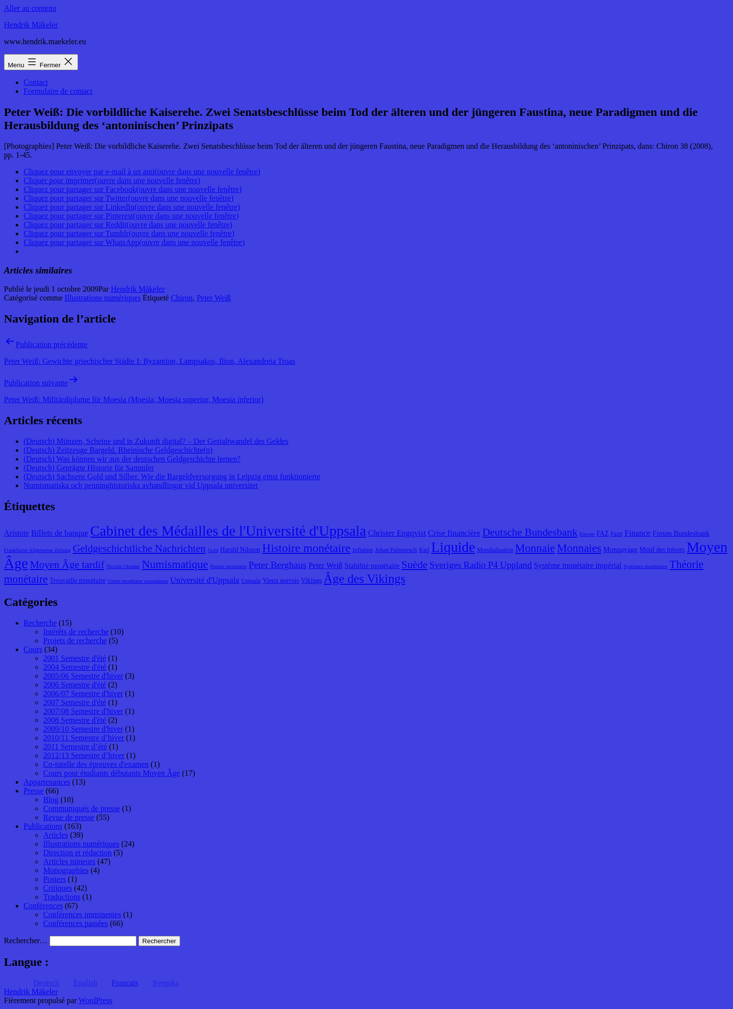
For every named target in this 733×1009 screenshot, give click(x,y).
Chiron (181, 298)
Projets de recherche (75, 640)
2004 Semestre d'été (74, 667)
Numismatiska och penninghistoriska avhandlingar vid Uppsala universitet (141, 485)
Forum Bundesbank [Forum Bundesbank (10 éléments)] (680, 533)
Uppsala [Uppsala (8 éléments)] (251, 580)
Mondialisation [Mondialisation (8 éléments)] (495, 549)
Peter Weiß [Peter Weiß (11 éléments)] (325, 565)
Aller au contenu (30, 8)
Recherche (40, 623)
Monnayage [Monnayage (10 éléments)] (620, 549)
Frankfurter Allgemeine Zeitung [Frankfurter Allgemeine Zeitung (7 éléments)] (37, 550)
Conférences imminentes (82, 914)
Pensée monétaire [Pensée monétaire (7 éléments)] (228, 566)
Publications (43, 826)
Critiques (57, 888)
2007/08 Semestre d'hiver (83, 711)
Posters (54, 879)
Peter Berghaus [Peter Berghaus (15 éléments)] (278, 565)
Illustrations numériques (103, 298)
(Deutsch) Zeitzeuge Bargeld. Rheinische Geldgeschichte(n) (118, 450)
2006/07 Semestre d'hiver (83, 693)
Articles (55, 835)
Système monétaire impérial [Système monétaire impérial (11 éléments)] (577, 565)
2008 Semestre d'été (74, 720)
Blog (50, 799)
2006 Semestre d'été (74, 685)
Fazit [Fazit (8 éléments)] (617, 533)
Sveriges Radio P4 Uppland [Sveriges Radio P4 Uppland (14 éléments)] (481, 565)
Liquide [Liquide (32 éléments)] (453, 547)
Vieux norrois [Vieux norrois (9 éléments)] (281, 580)
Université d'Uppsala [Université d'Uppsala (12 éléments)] (205, 580)
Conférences (43, 905)
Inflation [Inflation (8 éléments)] (363, 549)
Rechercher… (26, 940)
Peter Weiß (213, 298)
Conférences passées (75, 923)
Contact (36, 82)
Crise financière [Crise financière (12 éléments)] (454, 533)
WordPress (95, 1000)
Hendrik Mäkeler (31, 25)
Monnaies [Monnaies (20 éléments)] (579, 548)
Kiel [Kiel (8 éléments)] (424, 549)
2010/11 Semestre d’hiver (83, 738)
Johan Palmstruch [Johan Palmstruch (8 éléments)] (396, 549)
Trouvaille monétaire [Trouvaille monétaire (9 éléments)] (78, 580)
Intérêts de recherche (76, 631)
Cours (33, 649)
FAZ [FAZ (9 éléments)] (603, 533)
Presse (34, 791)
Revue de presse (68, 817)
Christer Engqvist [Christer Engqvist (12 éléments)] (397, 533)
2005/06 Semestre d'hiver (83, 676)
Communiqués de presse (81, 808)
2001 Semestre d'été (74, 658)
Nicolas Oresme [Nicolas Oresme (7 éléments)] (122, 566)
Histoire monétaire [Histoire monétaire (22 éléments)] (306, 548)
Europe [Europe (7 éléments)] (587, 534)
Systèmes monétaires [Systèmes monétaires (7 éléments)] (646, 566)
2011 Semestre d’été (75, 746)
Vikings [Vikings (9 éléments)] (311, 580)
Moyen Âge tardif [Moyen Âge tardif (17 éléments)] (67, 565)
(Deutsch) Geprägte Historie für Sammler (89, 468)
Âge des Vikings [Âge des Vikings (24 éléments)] (364, 578)
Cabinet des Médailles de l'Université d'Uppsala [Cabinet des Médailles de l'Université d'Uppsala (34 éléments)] (228, 531)
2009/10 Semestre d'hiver (83, 729)
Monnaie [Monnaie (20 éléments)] (535, 548)
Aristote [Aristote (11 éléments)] (16, 533)
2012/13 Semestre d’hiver (83, 755)
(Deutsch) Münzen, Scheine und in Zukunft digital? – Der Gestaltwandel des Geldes (156, 441)
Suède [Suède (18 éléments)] (415, 565)
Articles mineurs (69, 861)
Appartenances (47, 782)
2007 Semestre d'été (74, 702)
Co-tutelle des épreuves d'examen (96, 764)
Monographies (65, 870)
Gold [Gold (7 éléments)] (213, 550)
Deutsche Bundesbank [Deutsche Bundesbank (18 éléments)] (529, 532)
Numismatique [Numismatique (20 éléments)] (175, 564)
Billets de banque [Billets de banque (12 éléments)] (59, 533)
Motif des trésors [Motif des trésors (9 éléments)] (661, 549)
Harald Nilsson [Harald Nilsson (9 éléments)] (240, 549)
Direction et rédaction (77, 852)
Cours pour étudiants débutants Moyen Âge (111, 773)
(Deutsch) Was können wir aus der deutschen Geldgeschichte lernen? (132, 459)
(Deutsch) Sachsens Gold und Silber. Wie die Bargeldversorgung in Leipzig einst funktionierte (172, 476)
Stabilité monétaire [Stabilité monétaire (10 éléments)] (372, 566)
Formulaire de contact (58, 91)
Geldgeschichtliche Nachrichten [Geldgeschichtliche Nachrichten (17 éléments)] (139, 548)
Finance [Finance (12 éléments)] (637, 533)
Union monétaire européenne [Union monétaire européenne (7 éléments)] (138, 581)
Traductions (62, 897)
